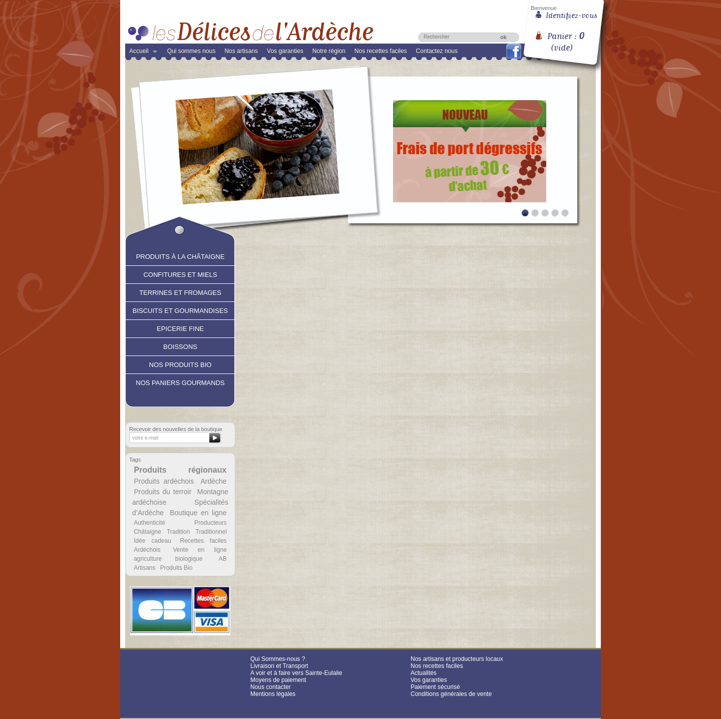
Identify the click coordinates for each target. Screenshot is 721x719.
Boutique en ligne (198, 513)
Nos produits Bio (180, 363)
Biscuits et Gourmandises (180, 309)
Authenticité (149, 522)
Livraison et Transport (279, 665)
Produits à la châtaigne (180, 255)
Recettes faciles (203, 540)
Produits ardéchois (164, 481)
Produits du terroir (162, 492)
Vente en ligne (199, 549)
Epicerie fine (180, 327)
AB (223, 558)
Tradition (178, 531)
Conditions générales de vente (451, 693)
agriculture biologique (168, 558)
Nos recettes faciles (380, 51)
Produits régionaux (180, 470)
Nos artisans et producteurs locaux (457, 658)
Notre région (328, 51)
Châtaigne (147, 531)
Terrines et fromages (180, 291)
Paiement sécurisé (435, 686)
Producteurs (210, 522)
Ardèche (213, 481)
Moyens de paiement (278, 679)
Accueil (141, 53)
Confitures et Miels (180, 273)
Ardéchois (147, 549)
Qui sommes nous (191, 51)
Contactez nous (437, 51)
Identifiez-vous (571, 14)
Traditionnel (211, 531)
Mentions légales (272, 693)
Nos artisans (241, 51)
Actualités (424, 672)
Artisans (144, 567)
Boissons (180, 345)
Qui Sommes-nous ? (277, 658)
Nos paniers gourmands (180, 381)
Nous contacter (270, 686)
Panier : (565, 38)
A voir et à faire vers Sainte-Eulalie (296, 672)
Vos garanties (285, 51)
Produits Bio (176, 567)
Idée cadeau (152, 540)
